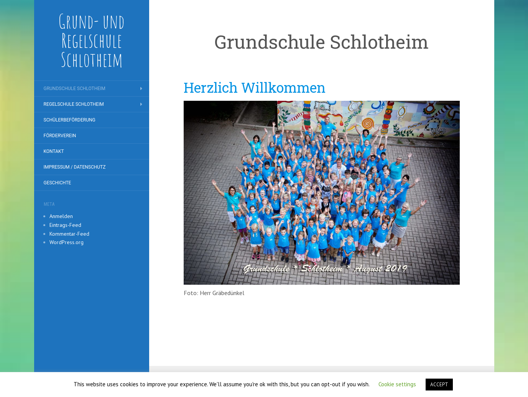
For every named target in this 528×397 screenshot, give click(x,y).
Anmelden (61, 216)
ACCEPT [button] (439, 384)
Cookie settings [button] (397, 384)
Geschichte (57, 182)
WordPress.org (66, 242)
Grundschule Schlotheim (74, 88)
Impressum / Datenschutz (75, 167)
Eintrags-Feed (65, 224)
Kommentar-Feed (69, 233)
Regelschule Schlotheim (74, 104)
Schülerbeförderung (69, 120)
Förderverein (60, 135)
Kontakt (54, 151)
